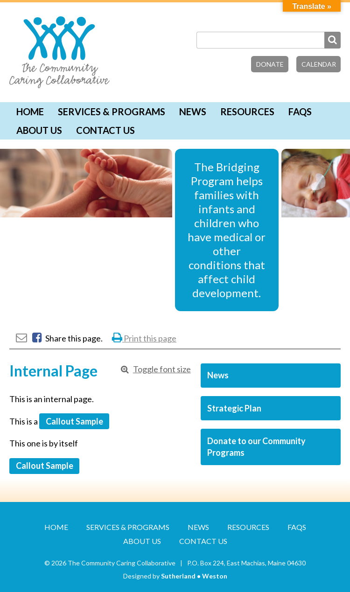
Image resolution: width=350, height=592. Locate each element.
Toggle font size (162, 369)
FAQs (300, 111)
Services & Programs (111, 111)
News (192, 111)
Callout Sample (74, 421)
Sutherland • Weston (194, 576)
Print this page (144, 338)
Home (30, 111)
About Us (39, 130)
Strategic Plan (234, 408)
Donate (270, 64)
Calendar (318, 64)
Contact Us (105, 130)
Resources (247, 111)
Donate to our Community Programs (256, 447)
